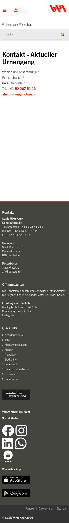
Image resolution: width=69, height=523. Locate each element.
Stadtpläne (11, 359)
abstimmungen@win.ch (19, 94)
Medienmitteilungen (16, 344)
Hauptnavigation (4, 10)
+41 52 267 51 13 (22, 89)
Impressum (11, 379)
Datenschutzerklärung (17, 369)
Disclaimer (11, 374)
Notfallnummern (14, 335)
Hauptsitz (8, 243)
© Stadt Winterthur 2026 (17, 517)
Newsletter (11, 354)
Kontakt (29, 508)
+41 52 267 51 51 (31, 226)
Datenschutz (45, 508)
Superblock (11, 364)
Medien (9, 349)
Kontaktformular (12, 222)
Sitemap (61, 508)
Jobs (7, 340)
